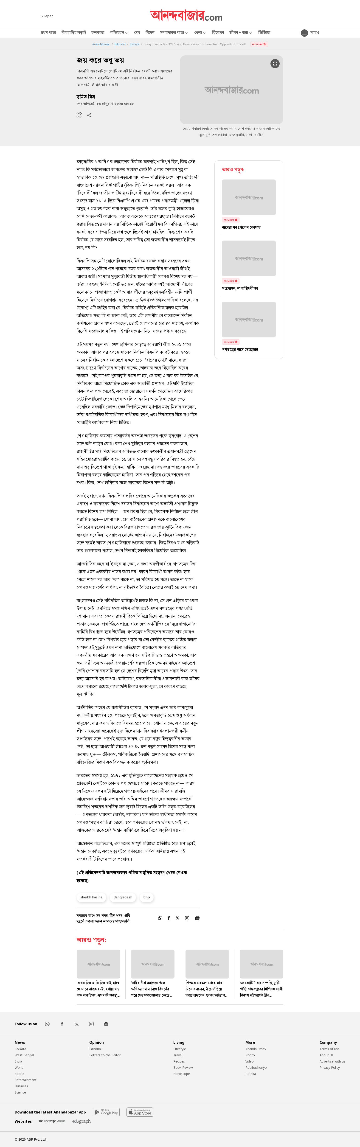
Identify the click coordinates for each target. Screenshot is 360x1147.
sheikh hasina (91, 897)
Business (21, 1086)
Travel (177, 1055)
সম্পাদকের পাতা (174, 33)
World (19, 1067)
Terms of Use (330, 1049)
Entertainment (26, 1080)
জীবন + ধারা (241, 33)
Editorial (120, 44)
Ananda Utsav (255, 1049)
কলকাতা (97, 33)
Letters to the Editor (105, 1055)
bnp (146, 897)
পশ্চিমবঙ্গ (119, 33)
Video (249, 1061)
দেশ (137, 33)
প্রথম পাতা (48, 33)
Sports (20, 1073)
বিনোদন (218, 33)
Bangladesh (122, 897)
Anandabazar (101, 44)
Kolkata (20, 1049)
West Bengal (24, 1055)
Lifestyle (179, 1049)
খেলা (200, 33)
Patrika (250, 1073)
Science (20, 1092)
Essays (134, 44)
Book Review (183, 1067)
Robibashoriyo (256, 1067)
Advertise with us (332, 1061)
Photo (250, 1055)
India (18, 1061)
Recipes (179, 1061)
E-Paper (46, 16)
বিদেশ (150, 33)
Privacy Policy (330, 1067)
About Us (326, 1055)
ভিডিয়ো (264, 33)
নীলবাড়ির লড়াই (74, 33)
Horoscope (181, 1073)
